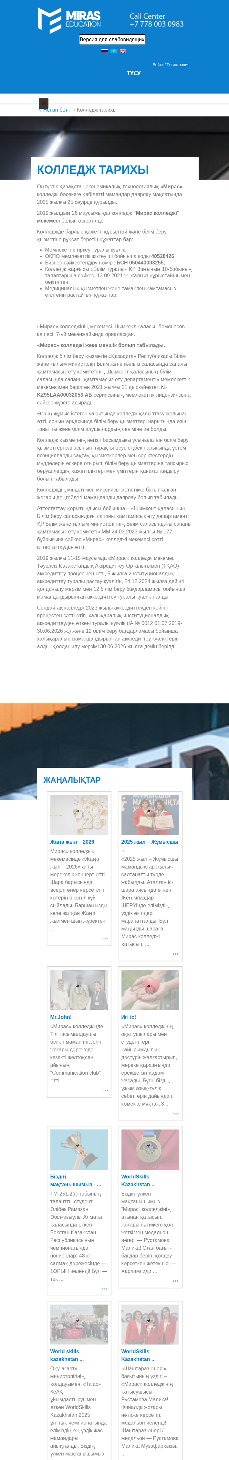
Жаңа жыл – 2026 (72, 842)
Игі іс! (128, 1017)
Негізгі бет (55, 110)
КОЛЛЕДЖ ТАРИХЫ (93, 169)
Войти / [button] (159, 65)
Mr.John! (61, 1017)
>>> (104, 938)
